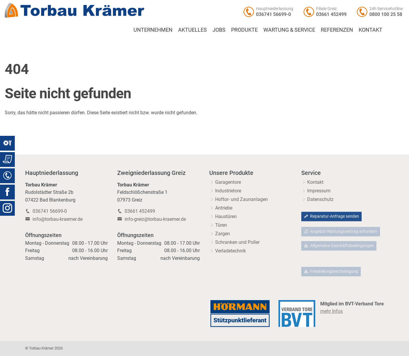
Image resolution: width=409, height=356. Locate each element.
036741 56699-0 (273, 14)
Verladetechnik (230, 251)
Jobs (219, 30)
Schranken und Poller (237, 242)
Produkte (244, 30)
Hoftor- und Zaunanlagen (241, 199)
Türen (221, 225)
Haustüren (226, 216)
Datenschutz (320, 199)
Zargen (222, 233)
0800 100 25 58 (385, 14)
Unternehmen (153, 30)
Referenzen (337, 30)
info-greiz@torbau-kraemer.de (155, 219)
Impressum (319, 191)
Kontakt (370, 30)
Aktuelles (192, 30)
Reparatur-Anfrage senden (331, 216)
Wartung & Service (289, 30)
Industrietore (228, 191)
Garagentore (228, 182)
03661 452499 (331, 14)
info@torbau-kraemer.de (58, 219)
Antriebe (223, 208)
